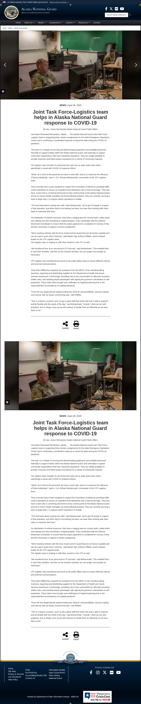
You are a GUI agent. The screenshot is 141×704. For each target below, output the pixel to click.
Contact (96, 23)
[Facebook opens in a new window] (91, 673)
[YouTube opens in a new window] (118, 673)
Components (55, 23)
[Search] (116, 15)
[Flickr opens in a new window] (111, 673)
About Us (29, 23)
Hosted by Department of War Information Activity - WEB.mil (52, 697)
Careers (70, 23)
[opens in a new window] (106, 8)
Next (136, 65)
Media (42, 23)
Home (18, 23)
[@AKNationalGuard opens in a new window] (104, 673)
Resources (84, 23)
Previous (5, 65)
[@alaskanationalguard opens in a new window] (97, 673)
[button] (60, 2)
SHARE (65, 325)
